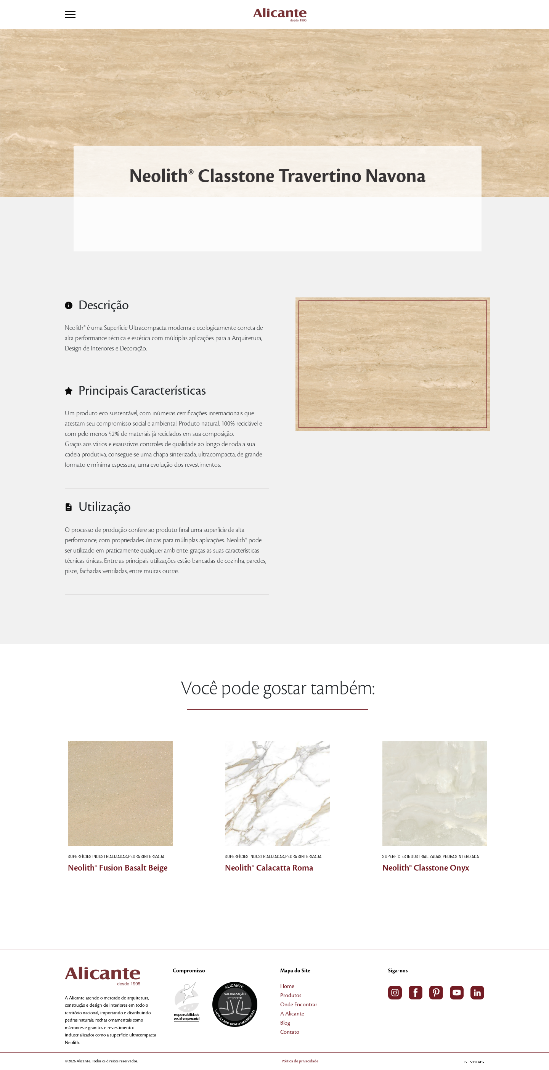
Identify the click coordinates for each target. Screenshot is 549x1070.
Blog (285, 1023)
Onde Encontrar (298, 1005)
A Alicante (292, 1014)
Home (287, 986)
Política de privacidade (300, 1061)
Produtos (290, 996)
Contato (289, 1032)
